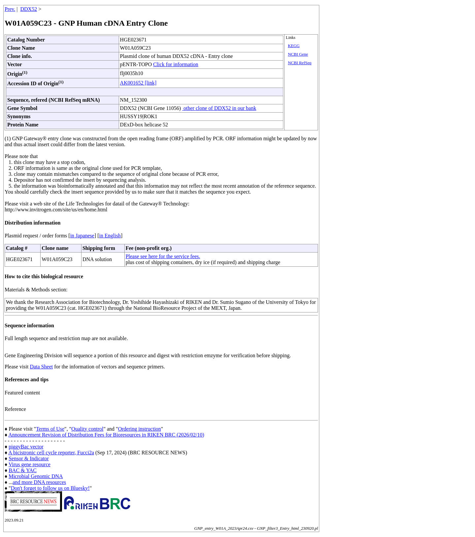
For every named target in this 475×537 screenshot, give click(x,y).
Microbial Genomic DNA (36, 476)
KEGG (294, 45)
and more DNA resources (39, 482)
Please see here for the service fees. (163, 256)
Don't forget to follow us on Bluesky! (50, 488)
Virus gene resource (29, 464)
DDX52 (28, 9)
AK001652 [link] (138, 83)
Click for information (175, 64)
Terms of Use (50, 429)
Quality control (87, 429)
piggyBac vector (26, 446)
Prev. (10, 9)
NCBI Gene (298, 54)
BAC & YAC (23, 470)
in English (110, 235)
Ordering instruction (139, 429)
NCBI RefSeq (299, 63)
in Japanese (82, 235)
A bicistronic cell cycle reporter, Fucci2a (51, 452)
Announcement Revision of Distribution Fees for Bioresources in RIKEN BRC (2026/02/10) (106, 435)
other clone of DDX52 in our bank (219, 108)
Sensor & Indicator (29, 458)
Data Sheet (41, 366)
